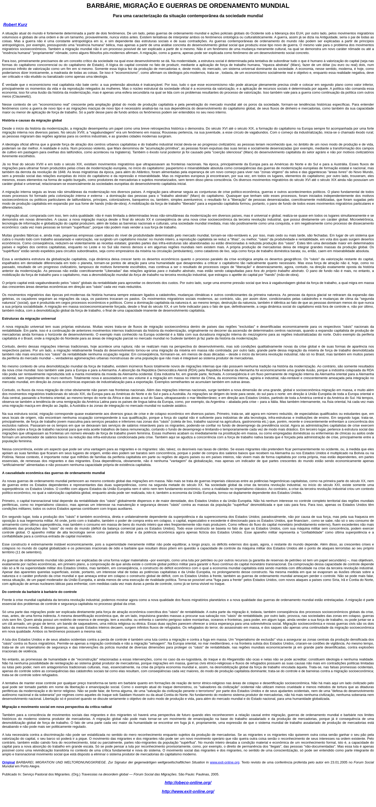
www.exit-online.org (224, 762)
